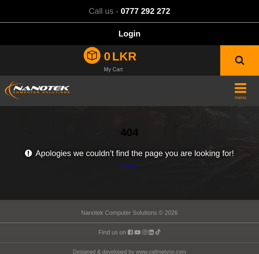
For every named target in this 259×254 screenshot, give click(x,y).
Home (129, 166)
